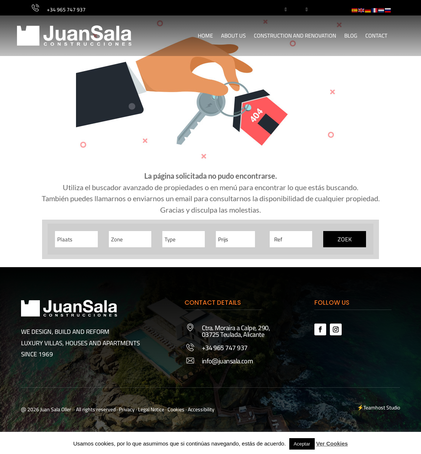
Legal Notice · (151, 409)
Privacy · (128, 409)
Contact (376, 35)
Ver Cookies (332, 443)
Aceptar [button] (302, 444)
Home (205, 35)
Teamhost (374, 407)
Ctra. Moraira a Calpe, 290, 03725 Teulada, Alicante (236, 331)
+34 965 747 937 (66, 9)
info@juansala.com (227, 361)
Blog (350, 35)
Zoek (345, 239)
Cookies (176, 409)
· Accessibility (200, 409)
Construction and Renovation (295, 35)
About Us (233, 35)
